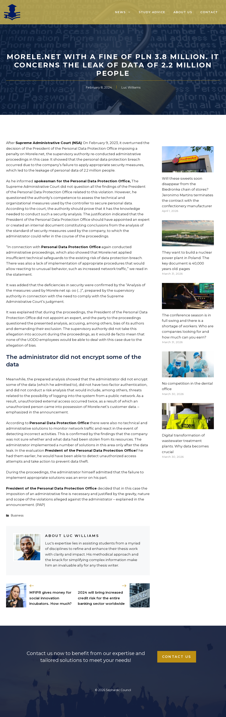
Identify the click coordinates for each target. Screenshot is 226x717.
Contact (209, 12)
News (125, 12)
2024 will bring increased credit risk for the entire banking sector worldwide (101, 597)
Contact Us (176, 657)
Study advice (152, 12)
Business (17, 515)
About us (182, 12)
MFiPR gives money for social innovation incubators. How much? (50, 597)
